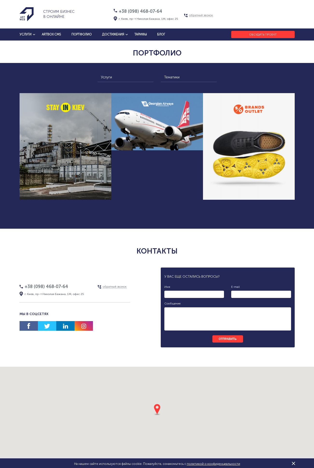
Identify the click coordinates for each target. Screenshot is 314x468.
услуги (25, 34)
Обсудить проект (263, 34)
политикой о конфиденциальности (213, 464)
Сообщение (172, 303)
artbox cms (51, 34)
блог (161, 34)
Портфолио (81, 34)
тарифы (140, 34)
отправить (228, 339)
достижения (113, 34)
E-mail (235, 287)
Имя (167, 287)
